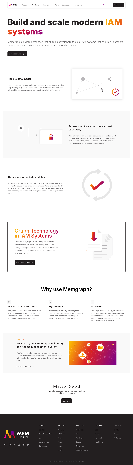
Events (78, 442)
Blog (77, 434)
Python (97, 434)
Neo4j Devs (99, 442)
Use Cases (80, 430)
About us (117, 430)
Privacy (82, 461)
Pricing (57, 5)
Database (42, 430)
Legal (60, 450)
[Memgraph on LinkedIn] (28, 444)
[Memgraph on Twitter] (14, 444)
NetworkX (98, 438)
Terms (77, 461)
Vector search (44, 442)
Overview (61, 430)
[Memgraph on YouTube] (23, 444)
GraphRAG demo (82, 450)
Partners (60, 442)
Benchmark (43, 446)
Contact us (117, 438)
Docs (97, 430)
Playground (80, 446)
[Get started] (118, 5)
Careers (116, 434)
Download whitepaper (17, 54)
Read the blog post (24, 366)
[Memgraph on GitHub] (10, 444)
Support (60, 446)
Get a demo (107, 5)
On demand (80, 438)
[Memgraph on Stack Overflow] (19, 444)
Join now (66, 401)
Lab (40, 438)
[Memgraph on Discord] (5, 444)
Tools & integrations (46, 434)
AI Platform (61, 434)
